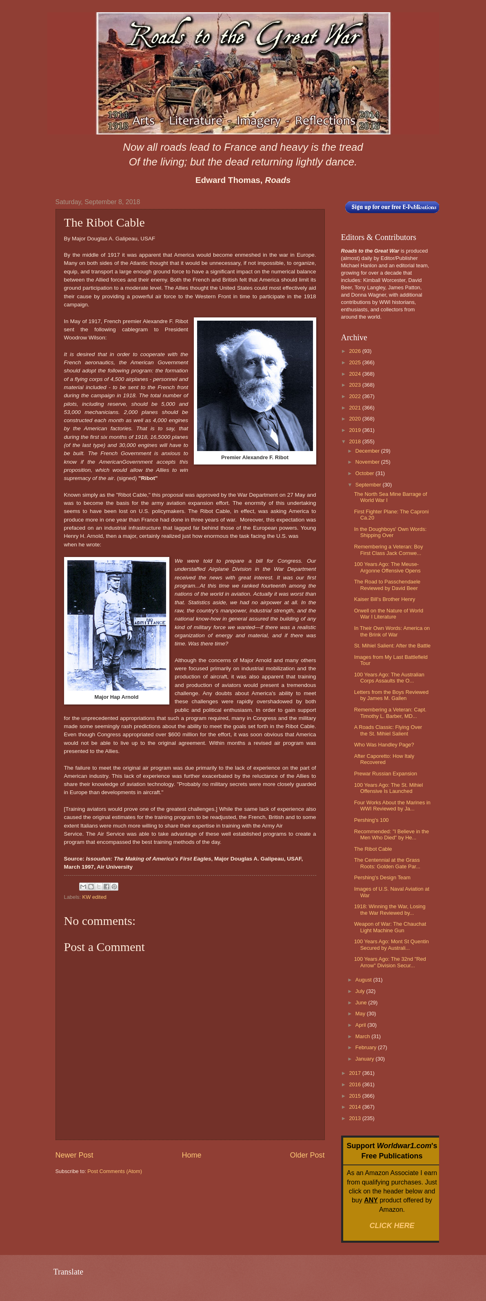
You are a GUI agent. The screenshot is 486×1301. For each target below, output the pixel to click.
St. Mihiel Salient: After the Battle (392, 646)
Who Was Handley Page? (384, 745)
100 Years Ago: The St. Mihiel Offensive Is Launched (388, 788)
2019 (355, 430)
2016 (355, 1084)
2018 (355, 441)
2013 (355, 1118)
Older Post (307, 1155)
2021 (355, 408)
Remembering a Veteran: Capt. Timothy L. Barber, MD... (390, 713)
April (361, 1025)
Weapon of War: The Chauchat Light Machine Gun (390, 927)
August (364, 980)
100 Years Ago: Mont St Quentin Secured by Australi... (391, 944)
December (368, 451)
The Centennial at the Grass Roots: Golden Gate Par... (387, 863)
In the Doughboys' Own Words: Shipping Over (390, 532)
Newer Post (74, 1155)
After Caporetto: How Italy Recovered (384, 759)
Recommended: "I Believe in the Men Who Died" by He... (391, 834)
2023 (355, 385)
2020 (355, 419)
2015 (355, 1096)
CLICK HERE (391, 1226)
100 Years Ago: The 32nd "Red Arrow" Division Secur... (390, 962)
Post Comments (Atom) (114, 1171)
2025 (355, 362)
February (366, 1047)
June (361, 1002)
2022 (355, 396)
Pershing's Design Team (382, 877)
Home (191, 1155)
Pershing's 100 (371, 820)
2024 (355, 374)
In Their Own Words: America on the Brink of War (392, 631)
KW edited (94, 897)
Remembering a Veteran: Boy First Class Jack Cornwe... (388, 550)
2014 (355, 1107)
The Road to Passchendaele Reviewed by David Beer (387, 585)
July (360, 991)
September (369, 485)
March (363, 1036)
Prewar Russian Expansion (385, 773)
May (361, 1013)
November (368, 462)
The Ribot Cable (373, 849)
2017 (355, 1073)
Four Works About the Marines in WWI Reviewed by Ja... (392, 805)
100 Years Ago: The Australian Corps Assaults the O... (389, 677)
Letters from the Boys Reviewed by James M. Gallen (391, 695)
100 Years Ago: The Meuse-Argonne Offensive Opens (387, 567)
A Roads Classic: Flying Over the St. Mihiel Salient (388, 730)
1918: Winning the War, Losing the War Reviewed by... (390, 909)
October (365, 473)
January (365, 1059)
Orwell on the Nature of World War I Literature (388, 614)
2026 (355, 351)
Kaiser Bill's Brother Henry (384, 599)
